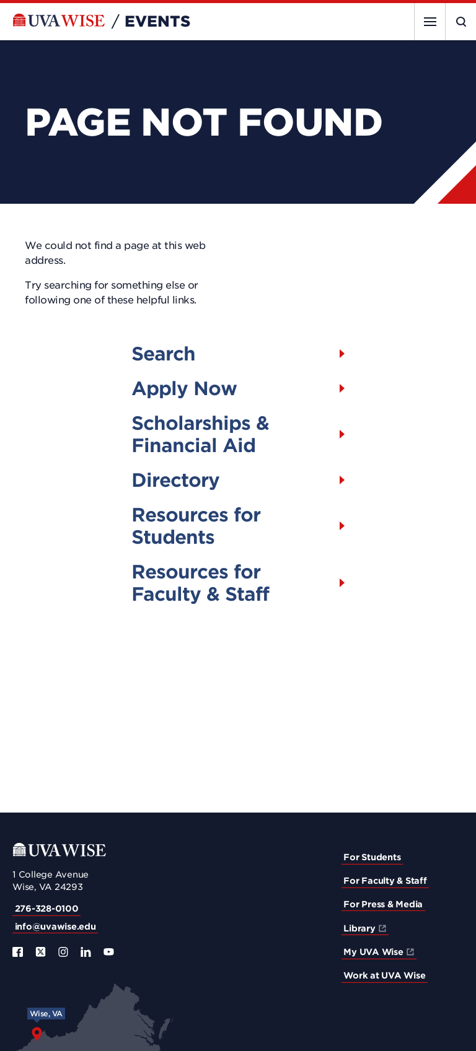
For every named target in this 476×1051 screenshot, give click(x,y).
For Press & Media (383, 904)
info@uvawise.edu (55, 926)
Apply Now (184, 388)
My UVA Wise (373, 952)
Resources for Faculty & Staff (200, 582)
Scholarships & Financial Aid (200, 434)
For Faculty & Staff (384, 881)
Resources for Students (195, 526)
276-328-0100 (47, 909)
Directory (175, 480)
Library (359, 928)
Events (157, 21)
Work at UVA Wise (384, 975)
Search (163, 353)
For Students (371, 857)
